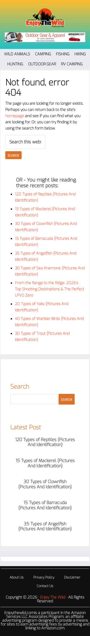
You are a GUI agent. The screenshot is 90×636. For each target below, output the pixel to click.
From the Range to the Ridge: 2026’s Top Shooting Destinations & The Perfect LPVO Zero (49, 289)
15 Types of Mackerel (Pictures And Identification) (45, 463)
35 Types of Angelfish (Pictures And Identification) (45, 526)
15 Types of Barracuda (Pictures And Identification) (45, 505)
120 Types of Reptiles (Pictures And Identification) (45, 442)
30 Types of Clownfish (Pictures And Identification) (45, 484)
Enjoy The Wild (45, 17)
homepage (14, 115)
